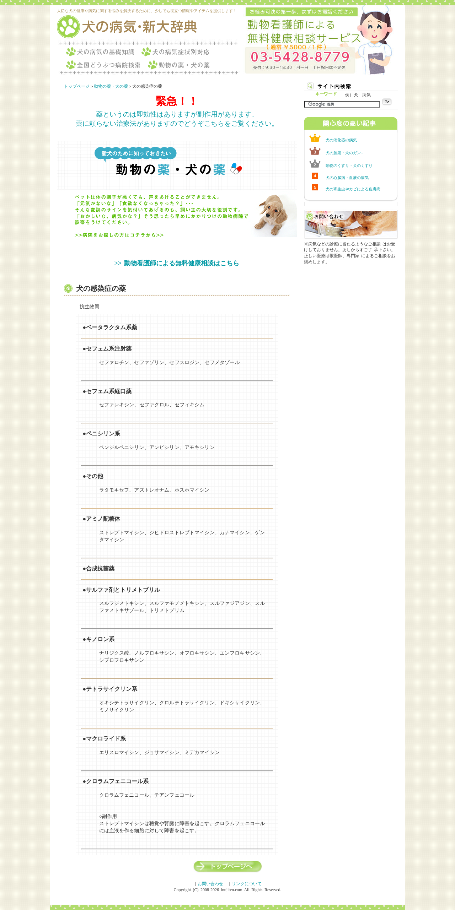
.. (362, 153)
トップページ (77, 86)
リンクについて (247, 883)
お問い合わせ (210, 883)
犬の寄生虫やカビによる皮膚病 (353, 189)
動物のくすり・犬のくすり (349, 165)
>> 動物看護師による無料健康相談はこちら (176, 263)
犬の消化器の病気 (341, 140)
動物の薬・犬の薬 (111, 86)
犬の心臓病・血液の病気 (347, 177)
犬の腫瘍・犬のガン (343, 153)
